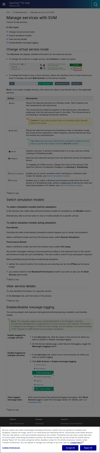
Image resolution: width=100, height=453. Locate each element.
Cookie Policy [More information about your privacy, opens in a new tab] (75, 446)
